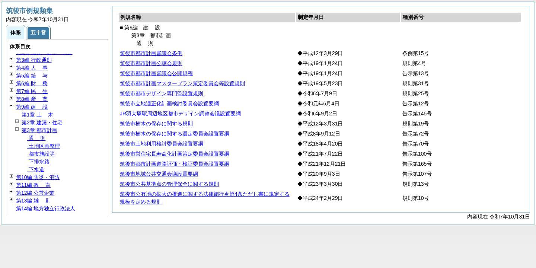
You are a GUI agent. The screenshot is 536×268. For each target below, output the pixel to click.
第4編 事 (32, 68)
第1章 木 (37, 115)
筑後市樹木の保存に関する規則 (156, 124)
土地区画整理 (43, 146)
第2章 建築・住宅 (42, 122)
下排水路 (38, 162)
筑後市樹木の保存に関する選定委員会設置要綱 (174, 134)
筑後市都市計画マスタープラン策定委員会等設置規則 (182, 83)
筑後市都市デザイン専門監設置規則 (161, 93)
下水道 (35, 169)
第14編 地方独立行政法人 (45, 208)
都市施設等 (41, 154)
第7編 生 (32, 91)
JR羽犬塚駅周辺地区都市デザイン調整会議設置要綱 (180, 114)
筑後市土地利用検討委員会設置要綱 (161, 144)
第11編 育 (33, 185)
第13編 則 (33, 201)
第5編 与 (32, 76)
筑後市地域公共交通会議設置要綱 (159, 174)
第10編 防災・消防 (38, 177)
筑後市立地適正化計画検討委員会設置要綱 (169, 103)
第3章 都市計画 (39, 130)
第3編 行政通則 (34, 60)
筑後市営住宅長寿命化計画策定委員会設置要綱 (174, 154)
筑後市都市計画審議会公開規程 (156, 73)
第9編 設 (32, 107)
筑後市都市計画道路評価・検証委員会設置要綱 (174, 164)
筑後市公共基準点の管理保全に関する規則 (169, 184)
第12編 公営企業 (35, 193)
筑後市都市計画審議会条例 (151, 53)
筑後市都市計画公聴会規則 (151, 63)
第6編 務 (32, 83)
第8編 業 (32, 99)
